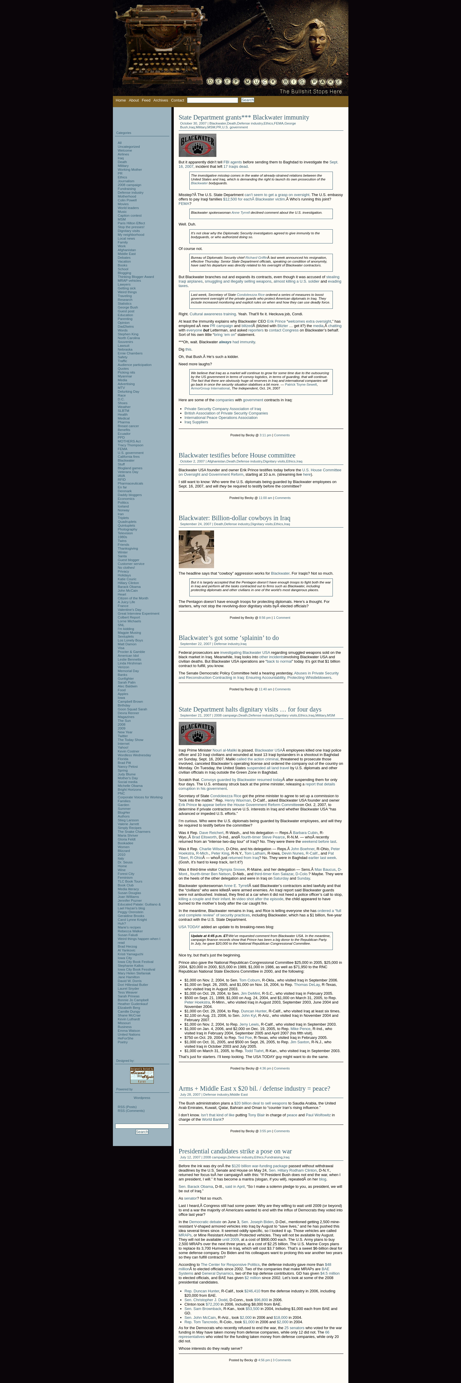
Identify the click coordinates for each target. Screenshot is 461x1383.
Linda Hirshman (130, 663)
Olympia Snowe (231, 869)
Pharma (124, 422)
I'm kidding (126, 629)
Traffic (122, 361)
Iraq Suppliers (196, 422)
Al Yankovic (127, 950)
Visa (121, 648)
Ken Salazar (283, 874)
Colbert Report (129, 617)
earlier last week (322, 857)
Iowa (121, 697)
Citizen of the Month (133, 598)
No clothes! (126, 567)
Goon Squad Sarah (132, 709)
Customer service (131, 564)
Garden (123, 805)
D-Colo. (301, 874)
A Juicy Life (126, 602)
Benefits (124, 430)
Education (125, 315)
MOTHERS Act (129, 441)
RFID (122, 479)
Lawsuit (124, 345)
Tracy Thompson (130, 445)
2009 (122, 728)
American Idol (128, 655)
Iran (121, 514)
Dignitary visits (274, 461)
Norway (124, 510)
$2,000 (246, 1317)
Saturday (281, 878)
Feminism (125, 877)
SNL (121, 625)
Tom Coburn (249, 980)
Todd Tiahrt (254, 1051)
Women (124, 847)
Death (231, 123)
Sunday (303, 878)
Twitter (123, 736)
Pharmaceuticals (130, 483)
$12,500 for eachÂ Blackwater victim (254, 199)
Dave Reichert (211, 832)
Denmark (125, 491)
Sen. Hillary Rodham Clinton (293, 1170)
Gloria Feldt (127, 839)
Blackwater (217, 123)
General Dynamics (217, 1273)
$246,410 (252, 1291)
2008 (122, 724)
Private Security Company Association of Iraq (223, 409)
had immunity (237, 342)
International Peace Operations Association (221, 417)
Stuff (121, 464)
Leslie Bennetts (129, 659)
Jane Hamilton (129, 977)
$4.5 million (330, 1273)
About (134, 100)
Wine (122, 870)
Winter (123, 552)
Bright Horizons (129, 789)
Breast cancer (128, 426)
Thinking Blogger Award (136, 276)
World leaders (128, 208)
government (253, 400)
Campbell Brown (130, 701)
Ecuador (124, 433)
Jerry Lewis (249, 1024)
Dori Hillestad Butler (133, 984)
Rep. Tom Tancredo (201, 1322)
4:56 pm (264, 1360)
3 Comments (282, 1360)
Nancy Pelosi (128, 766)
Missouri (124, 1023)
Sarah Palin (127, 682)
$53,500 (253, 1308)
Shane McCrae (129, 1015)
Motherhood (127, 196)
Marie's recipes (129, 927)
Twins (122, 541)
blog (322, 1179)
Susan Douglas (129, 893)
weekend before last (319, 841)
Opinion (124, 322)
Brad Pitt (124, 763)
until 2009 (230, 1239)
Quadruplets (127, 521)
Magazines (126, 717)
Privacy (123, 571)
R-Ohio (196, 857)
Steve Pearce (273, 837)
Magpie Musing (129, 632)
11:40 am (265, 689)
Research (125, 299)
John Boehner (302, 849)
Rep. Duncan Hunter (202, 1291)
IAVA (121, 475)
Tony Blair (256, 1115)
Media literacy (128, 889)
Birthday (124, 705)
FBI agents (232, 162)
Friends (123, 544)
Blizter (283, 326)
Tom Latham (254, 853)
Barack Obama (129, 586)
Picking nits (126, 372)
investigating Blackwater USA (245, 652)
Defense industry (250, 123)
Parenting (125, 319)
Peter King (220, 853)
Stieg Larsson (128, 820)
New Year (125, 732)
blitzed (247, 326)
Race (122, 395)
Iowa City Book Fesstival (136, 969)
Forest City (126, 873)
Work (122, 246)
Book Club (126, 885)
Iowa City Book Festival (135, 962)
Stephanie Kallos (131, 965)
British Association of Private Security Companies (226, 413)
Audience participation (135, 365)
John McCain (128, 590)
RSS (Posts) (127, 1107)
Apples (123, 694)
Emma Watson (129, 1030)
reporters (256, 330)
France (123, 606)
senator (190, 1198)
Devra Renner (128, 713)
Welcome (125, 150)
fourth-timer (251, 837)
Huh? (122, 923)
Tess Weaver (128, 992)
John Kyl (248, 1015)
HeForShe (125, 1038)
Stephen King (128, 334)
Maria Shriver (128, 835)
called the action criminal (257, 759)
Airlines (123, 154)
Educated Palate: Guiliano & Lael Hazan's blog (139, 906)
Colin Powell (127, 200)
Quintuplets (126, 525)
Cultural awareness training (213, 314)
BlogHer (124, 812)
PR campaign (221, 326)
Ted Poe (245, 1037)
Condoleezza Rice (225, 796)
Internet (124, 743)
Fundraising (274, 1157)
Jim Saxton (299, 1042)
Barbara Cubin (305, 832)
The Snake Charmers (134, 831)
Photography (127, 529)
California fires (129, 456)
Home (121, 100)
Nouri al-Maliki (225, 750)
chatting (335, 326)
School (123, 269)
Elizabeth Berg (129, 1007)
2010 (122, 854)
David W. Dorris (130, 981)
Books (122, 265)
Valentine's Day (129, 609)
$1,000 (249, 1322)
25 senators (294, 1328)
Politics (123, 502)
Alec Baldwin (128, 686)
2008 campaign (226, 715)
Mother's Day (128, 778)
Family (123, 242)
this (188, 349)
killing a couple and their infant (204, 899)
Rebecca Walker (130, 931)
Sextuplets (126, 636)
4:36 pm (265, 1068)
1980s (122, 537)
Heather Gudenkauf (133, 1004)
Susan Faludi (128, 935)
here (307, 474)
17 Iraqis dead (235, 166)
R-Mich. (202, 853)
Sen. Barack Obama (196, 1186)
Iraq (192, 127)
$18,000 (281, 1317)
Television (125, 533)
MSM (211, 127)
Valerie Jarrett (128, 824)
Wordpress (142, 1098)
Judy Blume (127, 774)
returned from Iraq (243, 857)
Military (201, 127)
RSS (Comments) (131, 1110)
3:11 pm (265, 435)
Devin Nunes (292, 853)
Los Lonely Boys (130, 640)
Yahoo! (123, 747)
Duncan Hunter (254, 1011)
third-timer (263, 874)
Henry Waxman (238, 800)
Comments (282, 435)
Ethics (268, 123)
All (120, 143)
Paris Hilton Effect (131, 223)
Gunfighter (126, 678)
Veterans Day (128, 472)
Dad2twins (126, 326)
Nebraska (125, 349)
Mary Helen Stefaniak (134, 973)
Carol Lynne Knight (132, 919)
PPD (121, 437)
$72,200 (213, 1304)
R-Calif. (312, 853)
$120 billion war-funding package (260, 1166)
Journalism (126, 181)
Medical (124, 418)
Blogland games (130, 468)
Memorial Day (128, 671)
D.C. (121, 399)
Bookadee (125, 843)
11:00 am (265, 498)
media (318, 326)
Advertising (126, 384)
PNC (121, 793)
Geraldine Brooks (131, 916)
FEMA (278, 123)
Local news (126, 238)
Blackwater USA (269, 750)
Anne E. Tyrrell (236, 885)
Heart (122, 594)
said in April (235, 1186)
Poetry (123, 1042)
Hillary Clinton (128, 583)
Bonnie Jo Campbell (133, 1000)
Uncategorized (129, 146)
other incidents (271, 657)
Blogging (124, 273)
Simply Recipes (130, 828)
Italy (121, 858)
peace (292, 1115)
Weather (124, 407)
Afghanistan (216, 461)
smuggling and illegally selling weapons (238, 281)
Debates (124, 257)
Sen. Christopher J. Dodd (206, 1300)
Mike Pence (300, 1029)
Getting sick (127, 288)
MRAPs (185, 1235)
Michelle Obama (130, 785)
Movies (123, 204)
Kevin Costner (128, 751)
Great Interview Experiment (139, 613)
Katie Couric (127, 579)
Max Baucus (325, 869)
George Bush (128, 307)
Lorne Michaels (129, 621)
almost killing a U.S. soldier (297, 281)
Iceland (123, 506)
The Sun (124, 720)
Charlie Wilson (211, 849)
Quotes (123, 368)
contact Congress (284, 330)
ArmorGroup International (210, 388)
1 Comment (281, 617)
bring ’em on (224, 334)
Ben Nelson (220, 874)
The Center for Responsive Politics (230, 1264)
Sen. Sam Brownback (203, 1308)
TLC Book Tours (130, 881)
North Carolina (129, 338)
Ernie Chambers (130, 353)
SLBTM (123, 410)
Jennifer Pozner (130, 900)
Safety (123, 357)
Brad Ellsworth (204, 837)
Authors (124, 816)
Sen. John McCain (200, 1317)
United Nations (129, 1034)
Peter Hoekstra (197, 1002)
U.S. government (235, 127)
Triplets (123, 518)
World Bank (212, 1119)
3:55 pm (265, 1131)
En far (122, 487)
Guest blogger (128, 560)
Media (122, 380)
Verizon (123, 667)
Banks (122, 674)
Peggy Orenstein (130, 912)
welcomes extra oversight (309, 321)
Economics (126, 498)
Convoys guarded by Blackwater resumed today (241, 779)
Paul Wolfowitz (318, 1115)
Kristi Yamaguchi (130, 954)
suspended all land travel (268, 768)
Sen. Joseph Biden (257, 1222)
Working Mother (130, 169)
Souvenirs (125, 342)
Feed (146, 100)
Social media (128, 782)
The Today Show (130, 740)
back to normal (279, 661)
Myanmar (125, 376)
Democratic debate (205, 1222)
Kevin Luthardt (129, 1019)
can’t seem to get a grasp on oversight (277, 195)
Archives (160, 100)
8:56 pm (265, 617)
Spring (123, 770)
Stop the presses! (131, 227)
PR (218, 127)
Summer (124, 808)
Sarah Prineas (129, 996)
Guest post (126, 311)
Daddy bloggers (130, 495)
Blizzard (124, 851)
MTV (121, 387)
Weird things (127, 292)
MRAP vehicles (129, 280)
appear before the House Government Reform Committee (251, 804)
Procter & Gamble (131, 652)
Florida (123, 759)
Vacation (124, 261)
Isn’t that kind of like (217, 1115)
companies (225, 400)
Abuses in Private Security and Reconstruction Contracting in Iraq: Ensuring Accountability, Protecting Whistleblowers (259, 675)
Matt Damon (127, 644)
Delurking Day (128, 391)
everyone (194, 330)
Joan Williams (128, 896)
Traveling (125, 296)
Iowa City (125, 958)
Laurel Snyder (128, 988)
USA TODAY (189, 927)
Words (123, 330)
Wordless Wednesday (134, 755)
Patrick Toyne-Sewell (301, 384)
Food (122, 690)
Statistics (125, 303)
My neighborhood (131, 234)
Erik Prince (276, 321)
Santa (122, 556)
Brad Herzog (127, 946)
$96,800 (261, 1300)
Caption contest (130, 215)
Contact (177, 100)
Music (122, 211)
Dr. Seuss (125, 862)
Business (125, 1027)
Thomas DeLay (307, 984)
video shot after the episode (259, 899)
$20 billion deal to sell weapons (260, 1103)
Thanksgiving (128, 548)
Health (123, 414)
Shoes (123, 403)
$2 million (253, 1278)
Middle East (239, 1094)
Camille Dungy (129, 1011)
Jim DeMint (250, 993)
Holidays (124, 575)
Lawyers (124, 284)
